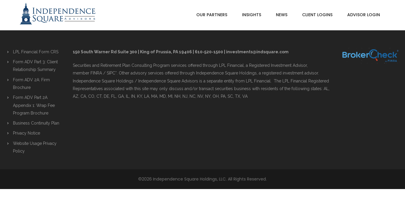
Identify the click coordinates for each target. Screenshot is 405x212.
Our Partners (211, 15)
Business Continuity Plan (36, 123)
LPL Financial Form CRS (35, 51)
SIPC (111, 73)
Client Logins (317, 15)
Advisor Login (363, 15)
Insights (251, 15)
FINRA (96, 73)
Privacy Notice (26, 133)
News (281, 15)
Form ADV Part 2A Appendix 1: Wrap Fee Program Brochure (34, 105)
